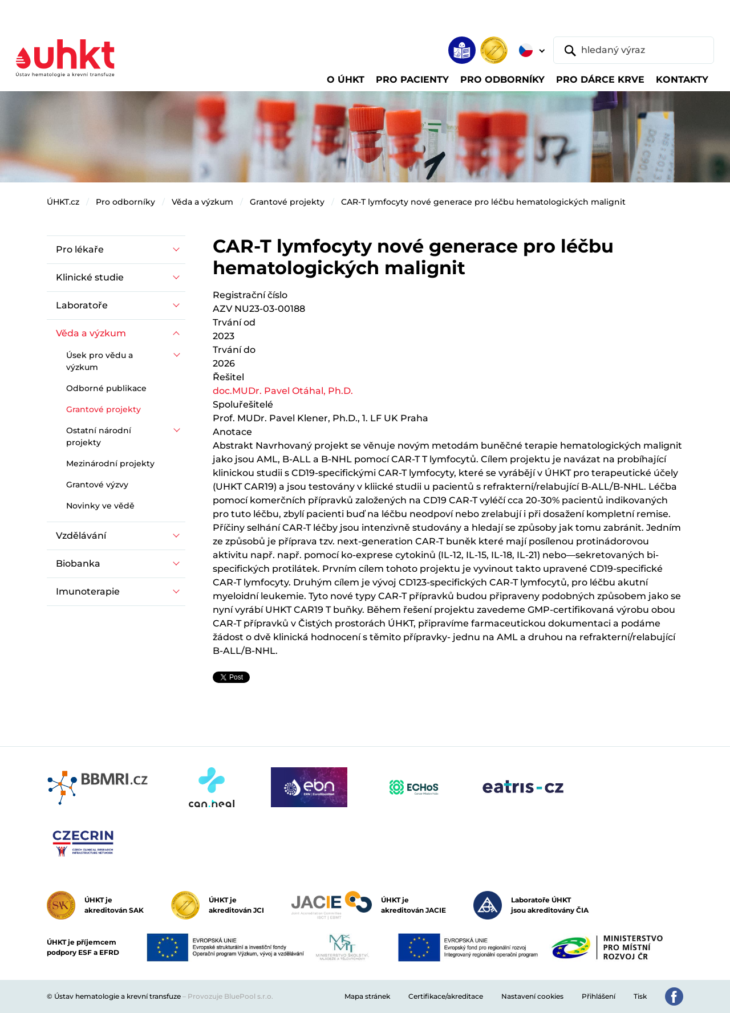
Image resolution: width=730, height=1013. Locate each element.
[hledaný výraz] (633, 50)
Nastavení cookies (532, 996)
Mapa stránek (367, 996)
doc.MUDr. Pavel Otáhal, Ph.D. (283, 390)
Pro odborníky (125, 202)
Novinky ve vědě (100, 506)
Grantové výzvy (97, 484)
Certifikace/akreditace (445, 996)
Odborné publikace (106, 388)
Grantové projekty (287, 202)
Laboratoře (82, 305)
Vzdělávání (81, 535)
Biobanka (78, 563)
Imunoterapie (88, 591)
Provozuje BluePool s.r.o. (230, 996)
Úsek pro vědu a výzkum (99, 361)
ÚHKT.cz (63, 202)
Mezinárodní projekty (110, 463)
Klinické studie (90, 277)
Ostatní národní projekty (98, 436)
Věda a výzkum (202, 202)
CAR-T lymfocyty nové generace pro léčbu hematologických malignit (483, 202)
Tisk (640, 996)
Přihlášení (598, 996)
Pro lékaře (80, 249)
